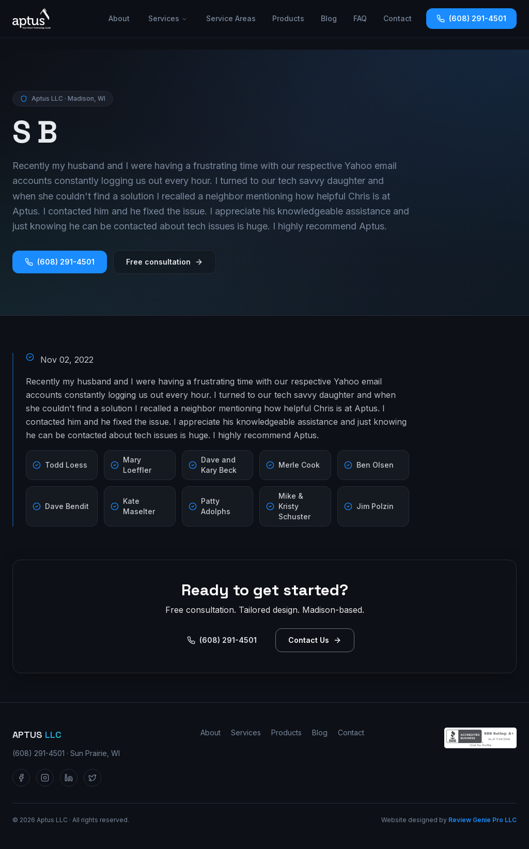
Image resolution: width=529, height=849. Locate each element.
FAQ (360, 18)
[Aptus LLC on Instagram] (45, 777)
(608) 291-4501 (471, 18)
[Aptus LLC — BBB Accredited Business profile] (480, 738)
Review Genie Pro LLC (482, 820)
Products (288, 18)
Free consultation (164, 261)
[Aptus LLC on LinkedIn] (68, 777)
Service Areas (231, 18)
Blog (329, 18)
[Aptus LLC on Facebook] (21, 777)
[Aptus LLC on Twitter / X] (92, 777)
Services (168, 18)
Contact (397, 18)
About (119, 18)
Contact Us (314, 640)
